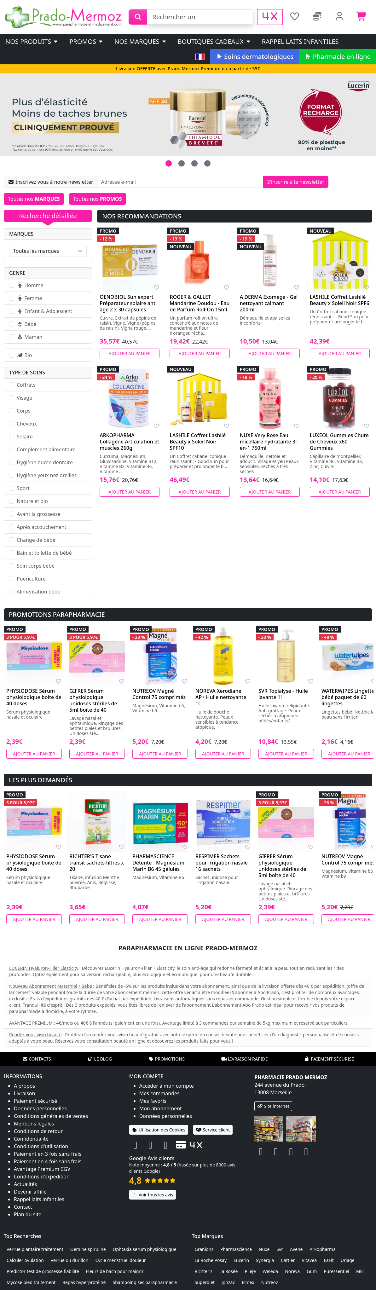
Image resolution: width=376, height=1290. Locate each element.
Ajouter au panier (129, 353)
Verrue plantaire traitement (35, 1249)
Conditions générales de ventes (51, 1116)
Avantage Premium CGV (42, 1169)
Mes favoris (152, 1100)
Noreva (292, 1271)
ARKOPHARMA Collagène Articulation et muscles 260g (129, 441)
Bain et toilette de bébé (44, 553)
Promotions (166, 1059)
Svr (279, 1249)
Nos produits (32, 41)
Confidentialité (31, 1138)
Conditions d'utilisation (41, 1146)
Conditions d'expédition (42, 1176)
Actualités (25, 1184)
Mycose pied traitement (31, 1282)
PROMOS (86, 41)
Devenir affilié (30, 1191)
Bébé (26, 324)
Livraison (24, 1093)
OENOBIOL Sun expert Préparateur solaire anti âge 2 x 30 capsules (128, 303)
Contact (23, 1206)
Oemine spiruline (88, 1249)
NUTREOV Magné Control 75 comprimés (159, 694)
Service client (213, 1130)
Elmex (248, 1282)
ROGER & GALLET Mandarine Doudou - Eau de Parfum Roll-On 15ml (199, 303)
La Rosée (228, 1271)
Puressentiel (336, 1271)
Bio (24, 355)
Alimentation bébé (38, 591)
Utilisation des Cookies (159, 1130)
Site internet (273, 1106)
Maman (29, 337)
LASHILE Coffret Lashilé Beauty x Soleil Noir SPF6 (339, 300)
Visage (24, 398)
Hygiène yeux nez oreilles (47, 475)
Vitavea (309, 1260)
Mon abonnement (160, 1108)
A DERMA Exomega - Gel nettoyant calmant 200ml (269, 303)
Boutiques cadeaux (214, 41)
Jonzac (228, 1282)
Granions (204, 1249)
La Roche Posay (211, 1260)
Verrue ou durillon (70, 1260)
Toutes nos (34, 198)
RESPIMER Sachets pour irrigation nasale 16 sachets (221, 862)
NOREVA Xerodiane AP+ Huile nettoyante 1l (220, 697)
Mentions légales (34, 1123)
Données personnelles (40, 1108)
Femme (29, 298)
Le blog (99, 1059)
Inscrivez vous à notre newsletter (50, 181)
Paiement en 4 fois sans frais (47, 1161)
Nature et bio (32, 501)
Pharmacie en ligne (337, 56)
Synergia (265, 1260)
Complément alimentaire (46, 449)
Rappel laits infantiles (300, 41)
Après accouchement (41, 527)
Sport (23, 488)
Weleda (270, 1271)
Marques (21, 233)
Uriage (348, 1260)
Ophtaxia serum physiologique (144, 1249)
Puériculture (31, 579)
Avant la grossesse (39, 514)
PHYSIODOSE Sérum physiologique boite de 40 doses (33, 697)
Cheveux (27, 423)
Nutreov (269, 1282)
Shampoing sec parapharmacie (145, 1282)
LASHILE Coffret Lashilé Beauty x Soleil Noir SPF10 (198, 441)
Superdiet (205, 1282)
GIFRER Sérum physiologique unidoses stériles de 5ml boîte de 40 (93, 700)
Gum (312, 1271)
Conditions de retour (38, 1131)
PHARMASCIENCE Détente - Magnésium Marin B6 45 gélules (158, 862)
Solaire (25, 436)
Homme (30, 285)
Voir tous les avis (152, 1195)
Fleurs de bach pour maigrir (115, 1271)
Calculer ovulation (25, 1260)
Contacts (36, 1059)
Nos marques (140, 41)
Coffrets (26, 385)
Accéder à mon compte (166, 1085)
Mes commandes (159, 1093)
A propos (24, 1085)
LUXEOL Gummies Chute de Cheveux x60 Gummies (339, 441)
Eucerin (241, 1260)
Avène (296, 1249)
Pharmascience (236, 1249)
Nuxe (264, 1249)
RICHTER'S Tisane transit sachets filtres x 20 (96, 862)
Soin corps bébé (36, 566)
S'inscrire (295, 182)
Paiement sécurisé (329, 1059)
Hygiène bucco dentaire (45, 462)
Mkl (360, 1271)
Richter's (203, 1271)
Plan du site (27, 1214)
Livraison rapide (244, 1059)
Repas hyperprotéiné (84, 1282)
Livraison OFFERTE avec (188, 69)
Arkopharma (322, 1249)
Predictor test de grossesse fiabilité (43, 1271)
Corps (24, 411)
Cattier (288, 1260)
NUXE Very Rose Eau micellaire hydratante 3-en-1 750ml (268, 441)
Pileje (250, 1271)
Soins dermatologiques (254, 56)
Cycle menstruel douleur (120, 1260)
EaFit (329, 1260)
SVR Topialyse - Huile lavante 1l (283, 694)
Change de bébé (36, 540)
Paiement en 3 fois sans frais (47, 1153)
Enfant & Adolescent (44, 311)
